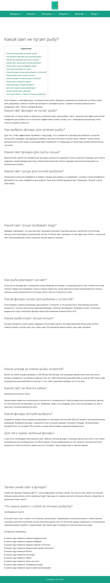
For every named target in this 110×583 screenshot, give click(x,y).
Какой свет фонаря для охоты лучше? (22, 60)
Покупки (66, 14)
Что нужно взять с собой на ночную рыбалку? (25, 94)
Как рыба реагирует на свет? (18, 69)
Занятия (82, 14)
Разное (33, 14)
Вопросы (17, 14)
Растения (49, 14)
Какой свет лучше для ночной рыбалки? (23, 63)
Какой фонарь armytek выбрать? (19, 85)
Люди (96, 14)
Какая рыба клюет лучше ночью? (20, 75)
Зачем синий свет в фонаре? (18, 91)
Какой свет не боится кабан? (18, 82)
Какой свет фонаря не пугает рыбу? (21, 53)
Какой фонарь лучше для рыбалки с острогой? (26, 72)
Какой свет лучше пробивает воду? (21, 66)
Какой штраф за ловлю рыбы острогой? (23, 78)
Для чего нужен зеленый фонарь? (20, 88)
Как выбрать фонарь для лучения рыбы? (23, 57)
